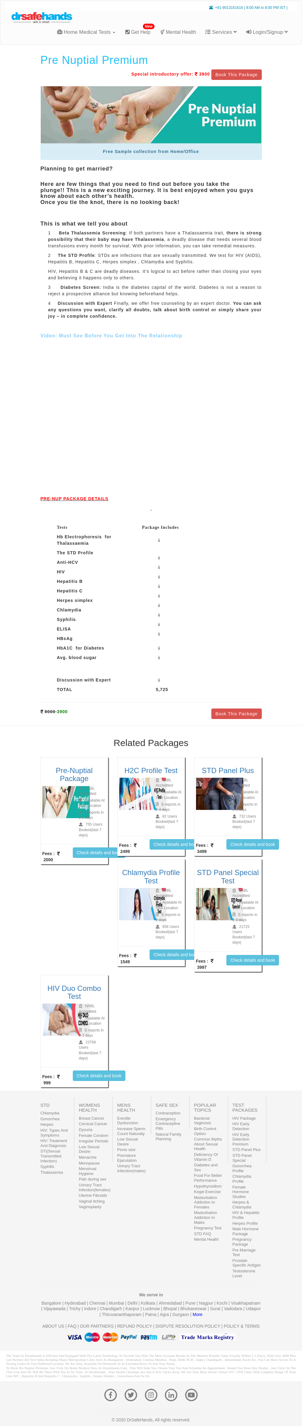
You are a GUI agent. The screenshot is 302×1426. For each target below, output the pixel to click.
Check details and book (99, 852)
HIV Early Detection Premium (241, 1139)
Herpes (47, 1124)
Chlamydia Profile (242, 1179)
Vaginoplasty (90, 1206)
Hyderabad (76, 1303)
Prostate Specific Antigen (247, 1263)
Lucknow (152, 1308)
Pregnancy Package (242, 1242)
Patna (151, 1314)
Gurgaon (181, 1314)
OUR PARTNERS (97, 1326)
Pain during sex (93, 1179)
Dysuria (85, 1129)
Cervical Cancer (93, 1124)
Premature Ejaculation (127, 1158)
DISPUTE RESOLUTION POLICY (187, 1326)
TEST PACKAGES (245, 1107)
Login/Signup (267, 32)
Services (221, 32)
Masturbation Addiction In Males (205, 1217)
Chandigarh (111, 1308)
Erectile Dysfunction (127, 1120)
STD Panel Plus (247, 1149)
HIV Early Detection (241, 1126)
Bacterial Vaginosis (202, 1120)
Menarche (88, 1157)
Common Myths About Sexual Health (208, 1144)
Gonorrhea (50, 1119)
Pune (191, 1303)
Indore (91, 1308)
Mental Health (178, 32)
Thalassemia (52, 1172)
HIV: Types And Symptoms (54, 1132)
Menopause (89, 1163)
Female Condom (93, 1135)
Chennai (97, 1303)
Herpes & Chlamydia (242, 1204)
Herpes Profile (245, 1223)
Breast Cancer (91, 1118)
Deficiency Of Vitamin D (206, 1157)
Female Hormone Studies (241, 1192)
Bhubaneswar (194, 1308)
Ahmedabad (171, 1303)
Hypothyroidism (208, 1186)
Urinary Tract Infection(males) (131, 1168)
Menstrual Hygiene (87, 1171)
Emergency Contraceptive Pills (168, 1124)
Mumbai (117, 1303)
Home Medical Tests (86, 32)
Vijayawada (55, 1308)
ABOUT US (53, 1326)
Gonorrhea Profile (242, 1168)
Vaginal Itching (92, 1201)
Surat (216, 1308)
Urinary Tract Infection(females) (95, 1187)
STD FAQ (202, 1234)
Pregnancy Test (208, 1228)
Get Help (140, 30)
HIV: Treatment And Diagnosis (54, 1143)
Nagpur (206, 1303)
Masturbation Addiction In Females (205, 1202)
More (197, 1314)
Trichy (75, 1308)
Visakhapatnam (246, 1303)
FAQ (72, 1326)
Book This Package (236, 74)
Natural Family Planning (169, 1136)
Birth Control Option (205, 1131)
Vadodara (234, 1308)
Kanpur (132, 1308)
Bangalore (51, 1303)
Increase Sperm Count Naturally (131, 1131)
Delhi (133, 1303)
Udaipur (253, 1308)
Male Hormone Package (246, 1231)
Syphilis (47, 1166)
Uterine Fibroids (93, 1195)
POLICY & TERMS (242, 1326)
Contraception (168, 1113)
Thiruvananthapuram (122, 1314)
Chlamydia (50, 1113)
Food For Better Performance (208, 1178)
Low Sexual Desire (89, 1149)
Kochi (223, 1303)
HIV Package (244, 1118)
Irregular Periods (93, 1141)
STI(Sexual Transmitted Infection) (51, 1156)
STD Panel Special (242, 1158)
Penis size (126, 1149)
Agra (165, 1314)
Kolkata (149, 1303)
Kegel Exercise (207, 1191)
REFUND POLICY (134, 1326)
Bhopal (170, 1308)
